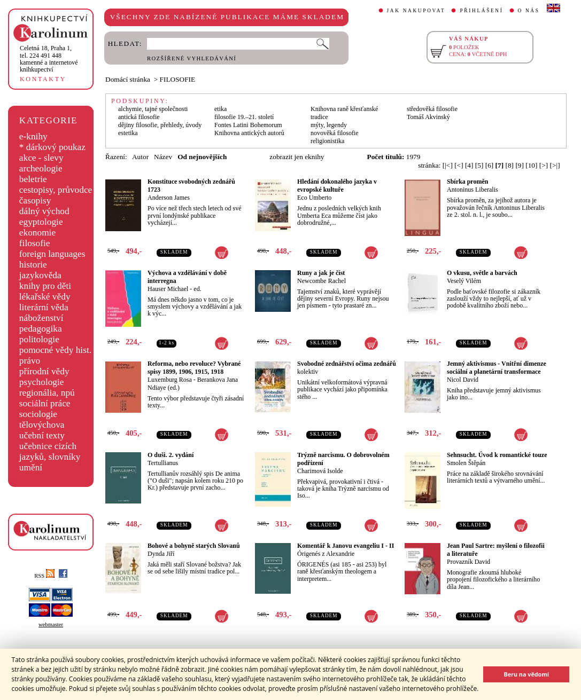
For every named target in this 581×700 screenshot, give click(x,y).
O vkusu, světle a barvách (482, 273)
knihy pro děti (45, 286)
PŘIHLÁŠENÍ (481, 10)
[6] (489, 165)
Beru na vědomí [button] (526, 674)
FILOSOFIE (178, 79)
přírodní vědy (44, 371)
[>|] (555, 165)
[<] (458, 165)
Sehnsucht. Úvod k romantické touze (497, 455)
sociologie (38, 414)
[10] (531, 165)
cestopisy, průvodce (55, 190)
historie (33, 264)
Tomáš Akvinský (428, 117)
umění (30, 467)
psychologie (41, 382)
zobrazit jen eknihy (296, 157)
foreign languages (52, 254)
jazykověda (40, 275)
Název (163, 157)
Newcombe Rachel (321, 281)
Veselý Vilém (464, 281)
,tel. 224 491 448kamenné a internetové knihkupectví (49, 58)
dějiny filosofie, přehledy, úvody (160, 125)
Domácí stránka (127, 79)
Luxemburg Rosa (170, 379)
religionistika (327, 141)
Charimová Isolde (320, 471)
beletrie (33, 179)
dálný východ (44, 211)
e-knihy (33, 136)
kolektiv (307, 371)
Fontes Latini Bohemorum (248, 125)
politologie (39, 339)
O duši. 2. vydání (170, 455)
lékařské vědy (45, 297)
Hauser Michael (168, 289)
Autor (140, 157)
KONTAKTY (43, 79)
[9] (519, 165)
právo (29, 361)
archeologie (41, 168)
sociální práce (45, 403)
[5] (479, 165)
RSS (44, 576)
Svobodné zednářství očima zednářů (346, 363)
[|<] (448, 165)
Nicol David (462, 379)
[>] (543, 165)
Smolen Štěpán (466, 463)
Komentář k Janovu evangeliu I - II (345, 545)
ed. (197, 289)
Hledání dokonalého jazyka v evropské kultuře (337, 185)
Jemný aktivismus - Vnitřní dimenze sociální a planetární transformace (496, 367)
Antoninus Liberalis (472, 189)
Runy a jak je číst (321, 273)
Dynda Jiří (161, 553)
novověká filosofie (335, 133)
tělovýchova (42, 425)
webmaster (50, 624)
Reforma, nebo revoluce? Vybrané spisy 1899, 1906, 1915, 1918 (194, 367)
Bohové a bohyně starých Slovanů (194, 545)
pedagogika (40, 329)
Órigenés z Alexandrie (325, 553)
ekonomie (37, 232)
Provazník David (468, 561)
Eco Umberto (314, 197)
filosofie (34, 243)
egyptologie (41, 222)
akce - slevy (41, 158)
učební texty (42, 435)
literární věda (43, 307)
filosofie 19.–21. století (244, 117)
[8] (509, 165)
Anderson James (169, 197)
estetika (128, 133)
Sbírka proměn (467, 181)
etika (220, 109)
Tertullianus (163, 463)
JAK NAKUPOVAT (416, 10)
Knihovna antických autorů (249, 133)
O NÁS (529, 10)
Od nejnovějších (202, 157)
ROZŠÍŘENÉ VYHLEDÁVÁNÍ (191, 58)
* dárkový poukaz (52, 147)
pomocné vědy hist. (55, 350)
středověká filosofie (432, 109)
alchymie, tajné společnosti (153, 109)
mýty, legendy (329, 125)
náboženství (41, 318)
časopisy (35, 200)
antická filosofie (139, 117)
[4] (469, 165)
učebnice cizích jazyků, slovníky (50, 451)
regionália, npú (47, 393)
